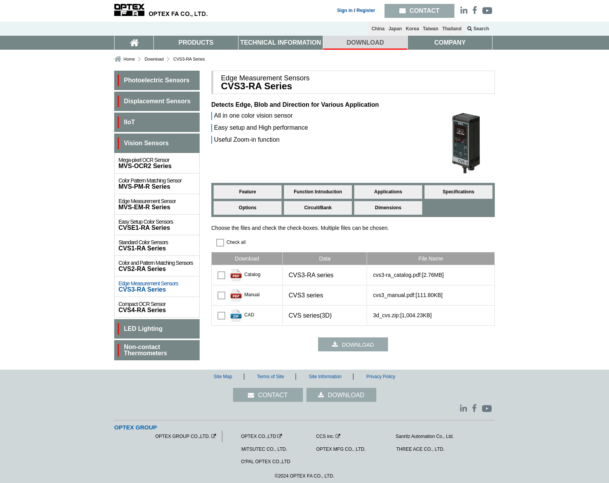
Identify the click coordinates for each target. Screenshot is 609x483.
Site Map (223, 376)
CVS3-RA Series (158, 286)
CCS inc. (325, 436)
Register (366, 10)
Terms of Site (270, 376)
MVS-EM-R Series (158, 204)
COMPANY (450, 42)
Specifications (458, 192)
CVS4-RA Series (158, 307)
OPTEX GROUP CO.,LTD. (182, 436)
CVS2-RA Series (158, 266)
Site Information (325, 376)
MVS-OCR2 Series (158, 163)
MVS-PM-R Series (158, 183)
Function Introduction (318, 192)
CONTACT (272, 395)
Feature (247, 192)
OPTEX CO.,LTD (258, 436)
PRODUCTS (196, 42)
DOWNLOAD (365, 42)
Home (129, 59)
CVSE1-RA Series (158, 225)
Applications (388, 192)
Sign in (345, 10)
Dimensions (388, 207)
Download (154, 59)
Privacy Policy (380, 376)
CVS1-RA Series (158, 245)
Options (247, 207)
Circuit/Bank (318, 207)
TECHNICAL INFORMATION (280, 42)
